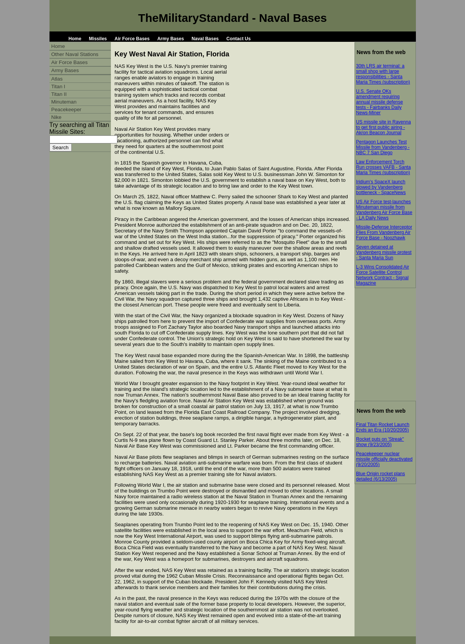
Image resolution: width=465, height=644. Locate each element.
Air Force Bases (132, 38)
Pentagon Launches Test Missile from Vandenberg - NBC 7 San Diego (382, 147)
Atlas (57, 79)
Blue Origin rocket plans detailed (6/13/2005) (380, 476)
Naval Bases (205, 38)
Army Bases (170, 38)
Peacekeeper (66, 109)
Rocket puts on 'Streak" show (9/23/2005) (380, 441)
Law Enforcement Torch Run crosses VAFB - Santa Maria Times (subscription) (383, 167)
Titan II (59, 94)
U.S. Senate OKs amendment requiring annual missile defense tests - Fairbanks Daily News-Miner (379, 102)
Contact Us (238, 38)
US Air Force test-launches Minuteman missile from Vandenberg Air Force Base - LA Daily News (384, 210)
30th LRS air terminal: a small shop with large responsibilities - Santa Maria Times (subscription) (383, 74)
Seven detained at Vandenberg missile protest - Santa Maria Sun (384, 252)
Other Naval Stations (75, 54)
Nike (56, 117)
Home (75, 38)
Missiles (98, 38)
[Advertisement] (290, 114)
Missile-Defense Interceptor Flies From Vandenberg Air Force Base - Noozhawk (384, 232)
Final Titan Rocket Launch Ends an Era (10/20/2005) (382, 427)
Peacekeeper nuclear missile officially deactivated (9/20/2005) (384, 459)
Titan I (58, 86)
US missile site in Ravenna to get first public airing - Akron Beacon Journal (383, 127)
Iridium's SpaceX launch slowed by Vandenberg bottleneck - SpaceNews (381, 187)
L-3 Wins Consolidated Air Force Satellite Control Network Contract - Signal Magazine (382, 275)
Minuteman (64, 102)
